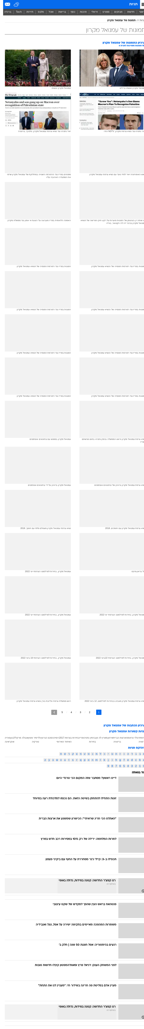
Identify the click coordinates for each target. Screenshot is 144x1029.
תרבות (80, 12)
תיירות (26, 12)
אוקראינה (6, 741)
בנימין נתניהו (86, 737)
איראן (107, 737)
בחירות (89, 741)
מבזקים (115, 12)
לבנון (9, 737)
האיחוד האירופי (60, 741)
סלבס (38, 12)
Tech (16, 12)
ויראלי (91, 12)
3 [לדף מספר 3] (77, 712)
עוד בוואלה (135, 772)
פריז (78, 737)
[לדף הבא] (51, 712)
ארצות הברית (116, 737)
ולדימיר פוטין (31, 737)
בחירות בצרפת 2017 (66, 737)
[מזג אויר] (13, 4)
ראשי (139, 12)
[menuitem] (128, 12)
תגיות (130, 4)
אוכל (48, 12)
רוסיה (53, 737)
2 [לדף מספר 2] (86, 712)
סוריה (4, 737)
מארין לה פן (99, 737)
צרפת (139, 737)
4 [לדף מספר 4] (68, 712)
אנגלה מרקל (18, 737)
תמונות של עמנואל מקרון (118, 20)
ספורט (102, 12)
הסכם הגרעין (44, 737)
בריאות (59, 12)
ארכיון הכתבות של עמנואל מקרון (121, 725)
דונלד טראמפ (130, 737)
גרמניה (138, 741)
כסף (70, 12)
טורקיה (32, 741)
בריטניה (114, 741)
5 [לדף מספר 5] (59, 712)
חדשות (127, 12)
